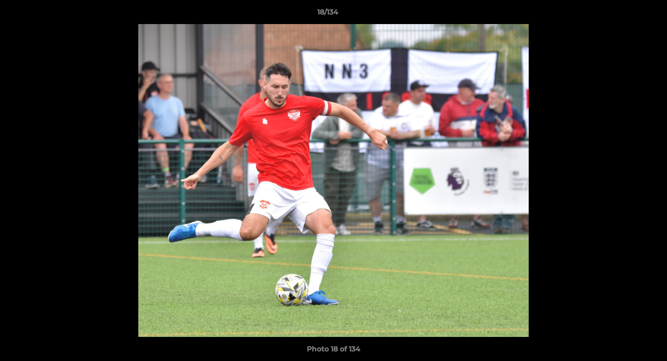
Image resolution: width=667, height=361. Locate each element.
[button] (625, 14)
